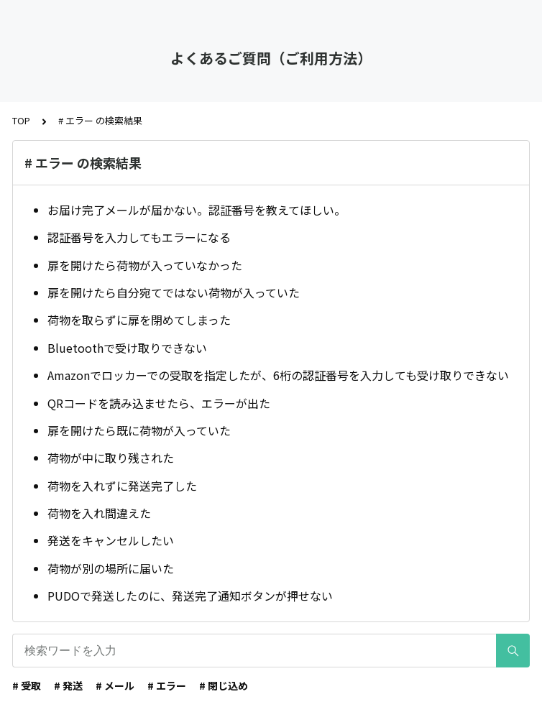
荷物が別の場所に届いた (110, 568)
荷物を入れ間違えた (99, 513)
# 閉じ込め (223, 685)
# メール (115, 685)
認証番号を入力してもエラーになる (139, 237)
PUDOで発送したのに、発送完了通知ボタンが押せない (190, 595)
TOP (21, 120)
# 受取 (26, 685)
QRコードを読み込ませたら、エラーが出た (158, 403)
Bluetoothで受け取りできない (127, 347)
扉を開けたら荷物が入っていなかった (144, 265)
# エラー (166, 685)
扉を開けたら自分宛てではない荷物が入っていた (173, 292)
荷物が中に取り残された (110, 457)
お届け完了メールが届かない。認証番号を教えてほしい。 (196, 209)
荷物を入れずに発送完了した (122, 485)
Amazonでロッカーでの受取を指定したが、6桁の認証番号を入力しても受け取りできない (278, 375)
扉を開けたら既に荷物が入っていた (139, 430)
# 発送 (68, 685)
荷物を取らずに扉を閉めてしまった (139, 319)
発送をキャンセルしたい (110, 540)
